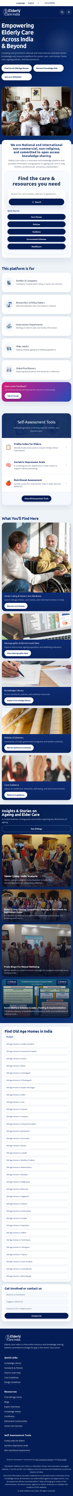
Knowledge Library (12, 1363)
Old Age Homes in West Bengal (18, 1276)
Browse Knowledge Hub (46, 68)
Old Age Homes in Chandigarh (18, 1073)
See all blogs (36, 828)
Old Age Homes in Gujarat (16, 1109)
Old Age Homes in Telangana (17, 1247)
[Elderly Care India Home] (29, 12)
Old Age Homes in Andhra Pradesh (20, 1044)
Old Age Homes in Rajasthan (17, 1225)
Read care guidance (15, 795)
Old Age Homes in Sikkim (16, 1232)
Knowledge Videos (12, 1411)
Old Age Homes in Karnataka (17, 1138)
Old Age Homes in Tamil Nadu (18, 1240)
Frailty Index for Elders (14, 1440)
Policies (36, 224)
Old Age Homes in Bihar (15, 1066)
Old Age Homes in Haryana (17, 1116)
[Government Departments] (36, 326)
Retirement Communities (15, 1421)
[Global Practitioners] (36, 370)
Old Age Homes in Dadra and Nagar (20, 1087)
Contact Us (36, 1316)
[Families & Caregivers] (36, 282)
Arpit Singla (61, 1459)
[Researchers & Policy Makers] (36, 304)
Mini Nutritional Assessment (17, 1450)
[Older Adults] (36, 348)
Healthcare (36, 246)
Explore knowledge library (19, 700)
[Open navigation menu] (69, 12)
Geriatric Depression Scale (16, 1445)
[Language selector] (34, 3)
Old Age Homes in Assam (16, 1058)
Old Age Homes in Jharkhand (17, 1131)
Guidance (36, 231)
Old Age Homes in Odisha (16, 1204)
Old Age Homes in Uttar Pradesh (19, 1261)
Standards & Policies (13, 1368)
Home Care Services (13, 1426)
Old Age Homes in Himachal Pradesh (21, 1124)
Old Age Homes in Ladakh (16, 1153)
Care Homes (36, 217)
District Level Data (12, 1372)
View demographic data (17, 653)
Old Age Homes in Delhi (15, 1095)
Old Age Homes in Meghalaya (18, 1182)
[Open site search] (62, 12)
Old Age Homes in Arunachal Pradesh (21, 1051)
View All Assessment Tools (36, 498)
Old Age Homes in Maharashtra (19, 1167)
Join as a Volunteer (13, 77)
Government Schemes (36, 239)
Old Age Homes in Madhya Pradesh (20, 1160)
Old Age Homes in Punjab (16, 1218)
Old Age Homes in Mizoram (17, 1189)
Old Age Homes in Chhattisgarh (18, 1080)
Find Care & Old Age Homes (16, 68)
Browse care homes (16, 606)
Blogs (6, 1402)
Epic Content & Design (44, 1459)
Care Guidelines (11, 1377)
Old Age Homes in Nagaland (17, 1196)
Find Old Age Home (13, 1397)
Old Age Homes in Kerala (16, 1145)
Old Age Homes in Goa (15, 1102)
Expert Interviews (12, 1406)
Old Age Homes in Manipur (17, 1174)
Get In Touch (13, 396)
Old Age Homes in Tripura (16, 1254)
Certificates (9, 1416)
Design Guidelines (12, 1382)
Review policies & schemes (19, 747)
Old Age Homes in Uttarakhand (18, 1269)
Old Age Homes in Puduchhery (18, 1211)
